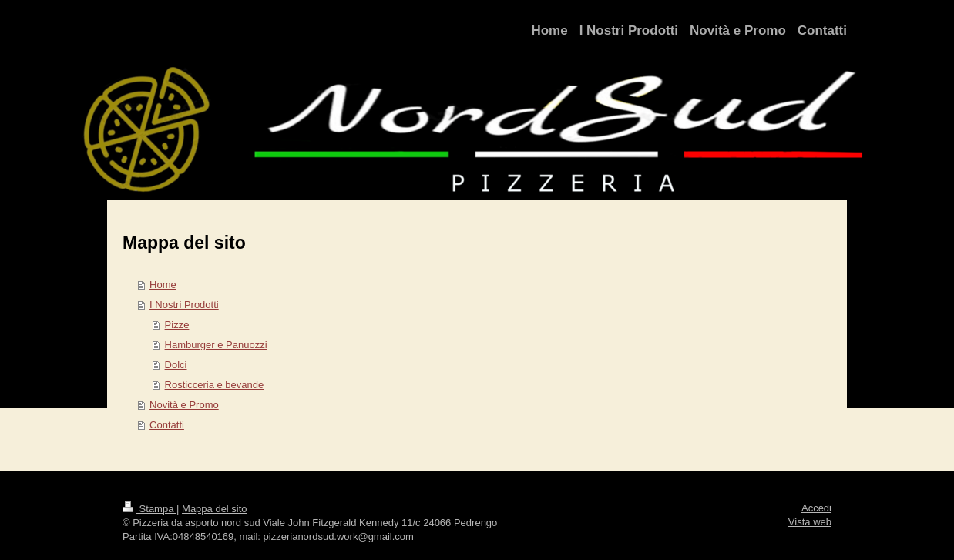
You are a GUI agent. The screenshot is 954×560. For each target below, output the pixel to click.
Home (162, 284)
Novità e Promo (184, 405)
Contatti (166, 425)
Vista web (809, 522)
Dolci (176, 365)
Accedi (816, 508)
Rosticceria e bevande (214, 385)
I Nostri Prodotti (184, 304)
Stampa (149, 509)
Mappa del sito (214, 509)
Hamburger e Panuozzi (216, 344)
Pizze (177, 324)
